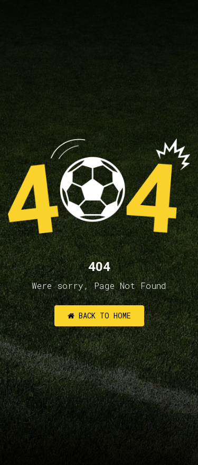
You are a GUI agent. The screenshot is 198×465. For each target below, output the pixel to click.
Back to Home (99, 316)
